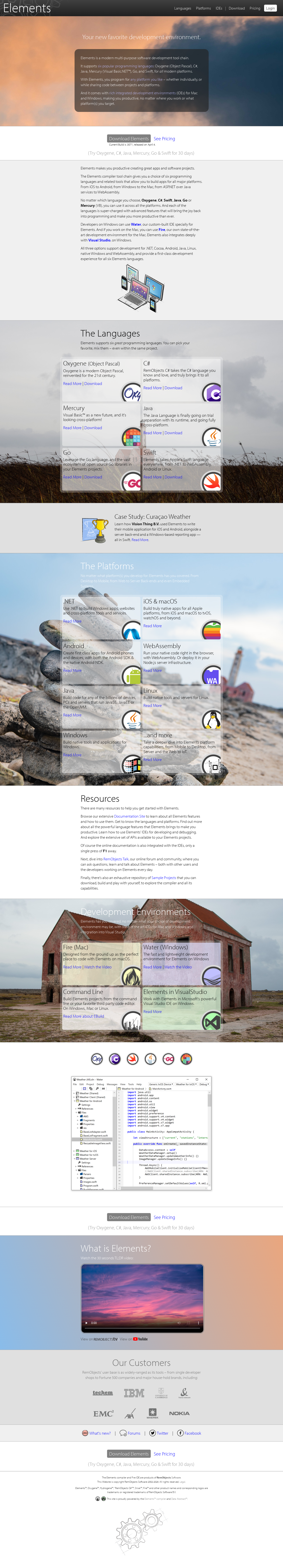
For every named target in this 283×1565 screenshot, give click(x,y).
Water (136, 224)
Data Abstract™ (179, 1498)
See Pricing (164, 138)
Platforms (203, 8)
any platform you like (146, 79)
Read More (72, 383)
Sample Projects (164, 877)
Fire (162, 229)
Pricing (255, 8)
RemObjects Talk (116, 858)
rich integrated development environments (142, 92)
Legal (182, 1481)
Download (237, 8)
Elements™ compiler (155, 1498)
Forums (130, 1433)
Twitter (158, 1433)
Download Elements (130, 139)
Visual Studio (99, 240)
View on (99, 1339)
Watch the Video (98, 967)
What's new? (96, 1433)
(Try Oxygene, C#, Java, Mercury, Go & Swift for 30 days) (141, 153)
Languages (182, 8)
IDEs (219, 8)
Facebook (189, 1433)
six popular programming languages (126, 65)
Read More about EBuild (83, 1016)
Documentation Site (129, 816)
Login (270, 8)
